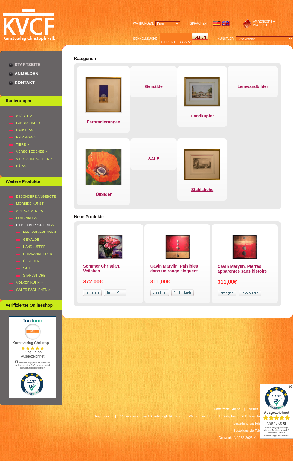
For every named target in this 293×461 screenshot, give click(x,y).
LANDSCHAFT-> (28, 123)
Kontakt (25, 82)
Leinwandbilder (37, 254)
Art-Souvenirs (29, 211)
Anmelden (26, 73)
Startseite (27, 64)
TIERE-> (22, 144)
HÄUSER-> (24, 130)
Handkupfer (34, 246)
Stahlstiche (34, 275)
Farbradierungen (39, 232)
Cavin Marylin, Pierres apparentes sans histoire (242, 269)
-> (35, 225)
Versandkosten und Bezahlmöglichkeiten (150, 416)
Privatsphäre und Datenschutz (241, 416)
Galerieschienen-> (33, 289)
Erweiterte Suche (227, 409)
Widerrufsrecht (199, 416)
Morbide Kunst (30, 203)
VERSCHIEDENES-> (31, 151)
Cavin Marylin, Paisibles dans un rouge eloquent (174, 268)
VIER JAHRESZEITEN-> (34, 159)
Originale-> (26, 218)
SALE (27, 268)
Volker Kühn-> (29, 282)
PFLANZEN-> (26, 137)
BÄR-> (21, 166)
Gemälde (31, 239)
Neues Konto (259, 409)
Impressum (103, 416)
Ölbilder (31, 261)
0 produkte (264, 23)
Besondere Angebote (36, 196)
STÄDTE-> (24, 115)
